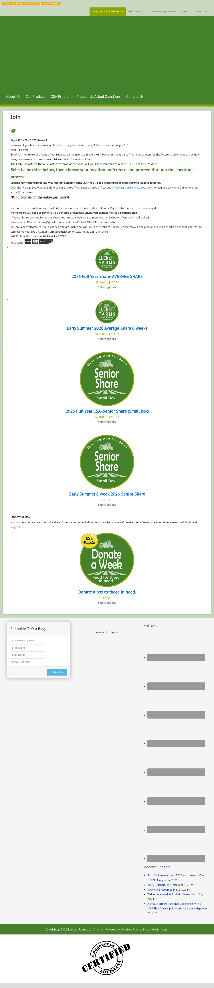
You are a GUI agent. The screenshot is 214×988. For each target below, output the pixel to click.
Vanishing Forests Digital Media (140, 929)
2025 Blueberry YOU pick (162, 885)
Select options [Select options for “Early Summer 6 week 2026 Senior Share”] (107, 504)
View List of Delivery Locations (133, 187)
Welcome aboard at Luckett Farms (168, 894)
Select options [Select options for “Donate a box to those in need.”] (107, 602)
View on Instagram (107, 632)
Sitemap (98, 929)
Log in (165, 929)
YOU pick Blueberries (159, 889)
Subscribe (57, 672)
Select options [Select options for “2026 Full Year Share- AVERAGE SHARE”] (107, 287)
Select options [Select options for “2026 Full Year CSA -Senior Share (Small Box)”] (107, 422)
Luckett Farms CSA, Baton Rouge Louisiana (21, 58)
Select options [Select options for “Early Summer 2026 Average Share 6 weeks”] (107, 339)
